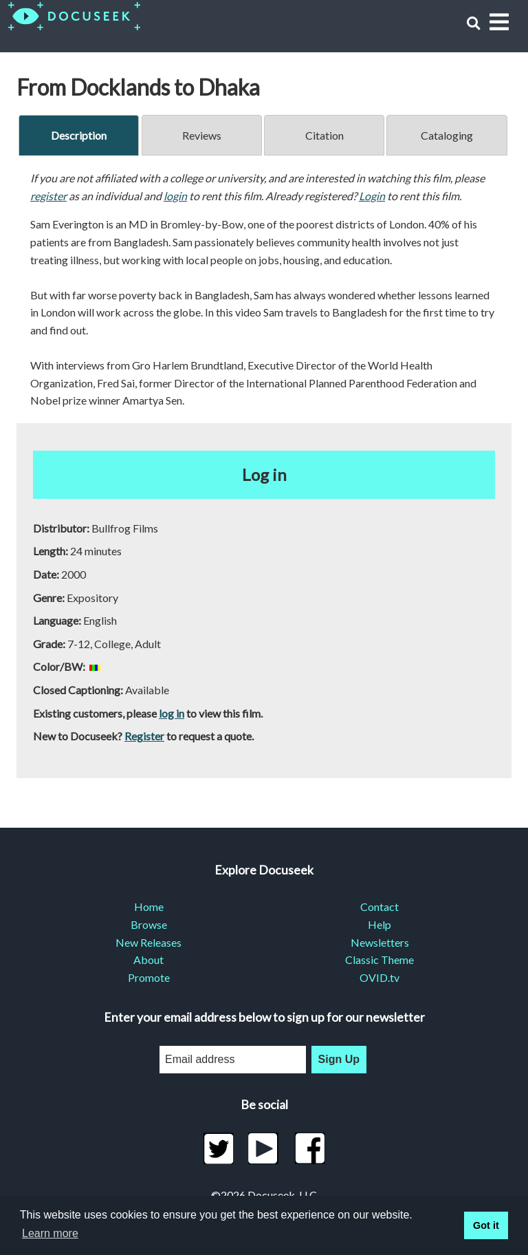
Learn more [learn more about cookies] (50, 1233)
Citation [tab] (324, 135)
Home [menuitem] (149, 906)
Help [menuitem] (379, 924)
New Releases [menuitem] (149, 942)
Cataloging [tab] (447, 135)
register (48, 195)
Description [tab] (79, 135)
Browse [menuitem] (149, 924)
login (175, 195)
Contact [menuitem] (379, 906)
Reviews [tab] (201, 135)
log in (171, 713)
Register (144, 735)
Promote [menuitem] (149, 977)
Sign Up (339, 1059)
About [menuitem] (148, 959)
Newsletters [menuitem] (380, 942)
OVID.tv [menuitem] (379, 977)
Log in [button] (264, 474)
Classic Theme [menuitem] (379, 959)
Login (372, 195)
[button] (473, 23)
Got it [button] (486, 1225)
